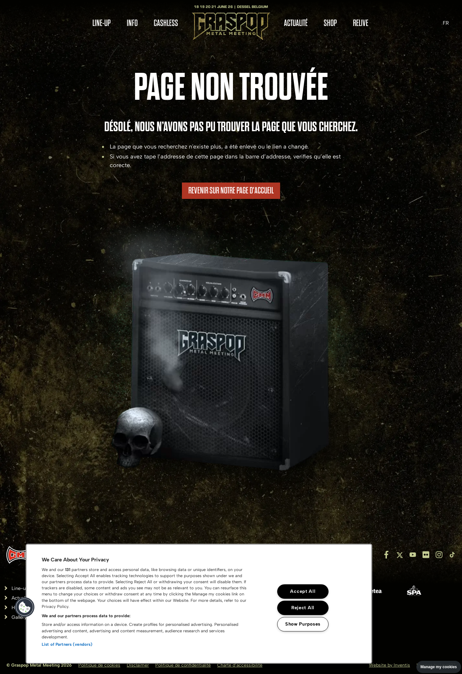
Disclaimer (138, 665)
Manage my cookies (439, 667)
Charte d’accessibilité (239, 665)
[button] (24, 607)
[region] (199, 604)
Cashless (166, 23)
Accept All (302, 591)
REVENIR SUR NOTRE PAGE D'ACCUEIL (231, 190)
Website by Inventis (389, 665)
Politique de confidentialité (183, 665)
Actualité (296, 23)
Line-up (101, 23)
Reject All (302, 607)
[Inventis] (20, 555)
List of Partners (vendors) (67, 644)
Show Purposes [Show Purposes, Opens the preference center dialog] (303, 624)
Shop (330, 23)
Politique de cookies (99, 665)
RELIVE (360, 23)
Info (132, 23)
